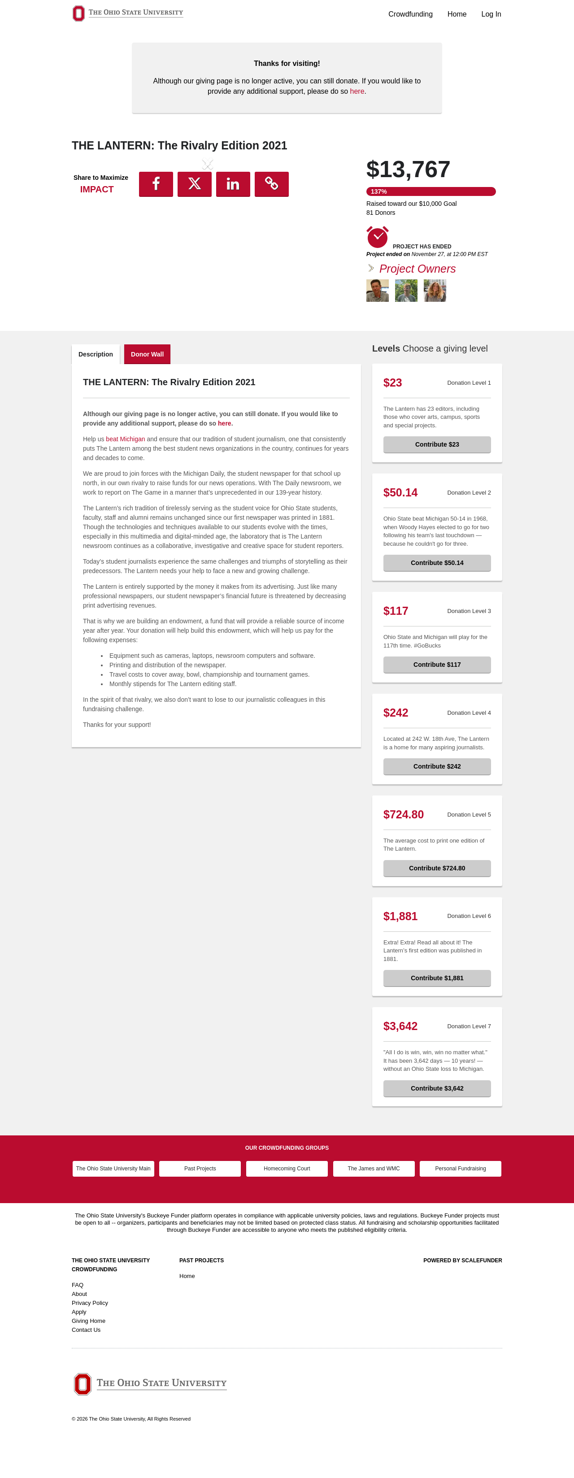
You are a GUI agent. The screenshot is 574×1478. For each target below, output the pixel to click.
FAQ (77, 1322)
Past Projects (200, 1206)
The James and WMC (374, 1206)
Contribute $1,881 (437, 1015)
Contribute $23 (437, 482)
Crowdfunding (410, 14)
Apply (79, 1349)
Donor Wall (147, 392)
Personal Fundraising (460, 1206)
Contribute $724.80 (437, 905)
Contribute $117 (437, 702)
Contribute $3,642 (437, 1126)
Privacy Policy (90, 1340)
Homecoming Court (287, 1206)
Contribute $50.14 (437, 600)
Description (95, 392)
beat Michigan (125, 476)
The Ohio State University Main (113, 1206)
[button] (92, 237)
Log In (491, 14)
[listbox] (208, 238)
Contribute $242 (437, 804)
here (357, 91)
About (79, 1331)
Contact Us (86, 1367)
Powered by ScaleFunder (462, 1298)
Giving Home (88, 1358)
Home (457, 14)
